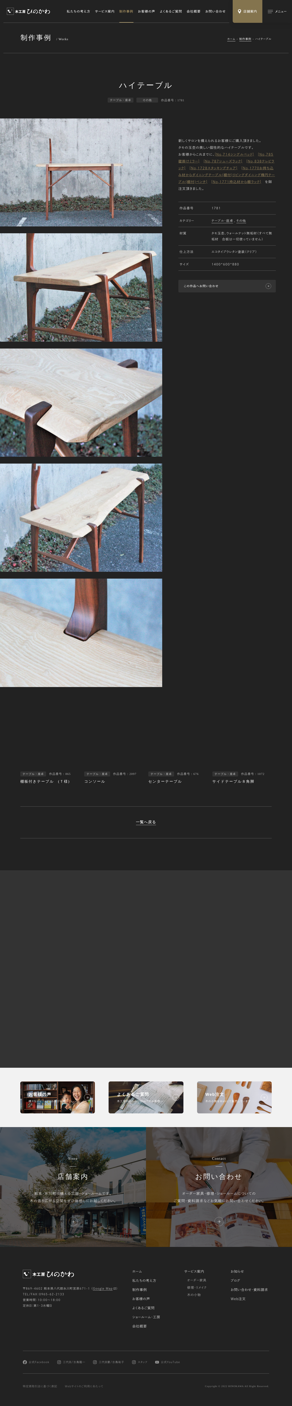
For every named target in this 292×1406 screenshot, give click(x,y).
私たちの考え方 (79, 11)
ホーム (231, 39)
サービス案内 (105, 11)
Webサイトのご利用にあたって (84, 1386)
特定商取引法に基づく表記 (40, 1386)
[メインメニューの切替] (277, 11)
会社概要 (194, 11)
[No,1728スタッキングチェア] (214, 168)
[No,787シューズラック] (222, 161)
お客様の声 (146, 11)
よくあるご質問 (171, 11)
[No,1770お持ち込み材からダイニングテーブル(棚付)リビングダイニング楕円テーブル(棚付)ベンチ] (226, 175)
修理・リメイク (197, 1287)
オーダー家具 (196, 1280)
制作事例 (126, 11)
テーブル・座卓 (222, 221)
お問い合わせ (215, 11)
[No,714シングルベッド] (234, 154)
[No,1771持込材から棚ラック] (236, 182)
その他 (241, 221)
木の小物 (194, 1294)
